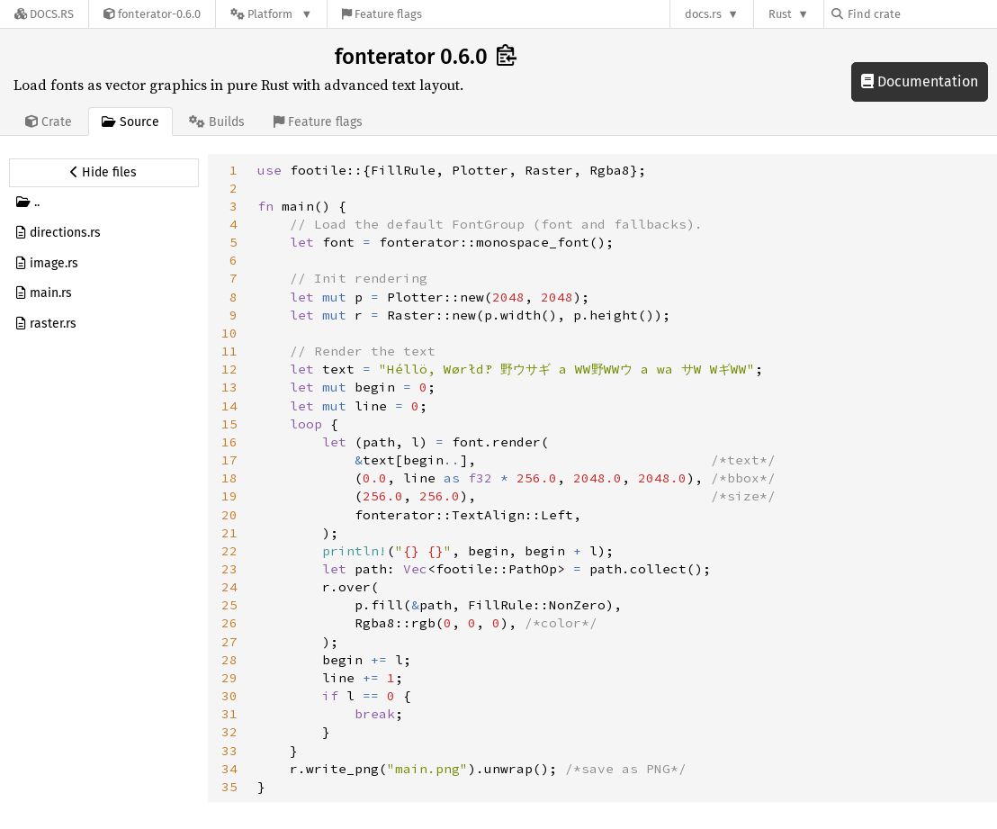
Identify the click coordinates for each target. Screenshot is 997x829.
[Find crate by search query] (921, 14)
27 (229, 642)
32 (229, 732)
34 (229, 769)
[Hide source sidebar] (104, 172)
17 (229, 460)
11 (229, 351)
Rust (780, 14)
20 (229, 515)
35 (229, 787)
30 (229, 696)
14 (229, 406)
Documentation (919, 81)
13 (229, 387)
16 (229, 442)
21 (229, 533)
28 (229, 660)
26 (229, 623)
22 (229, 551)
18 (229, 478)
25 (229, 605)
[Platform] (271, 14)
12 (229, 369)
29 (229, 678)
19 (229, 496)
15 (229, 424)
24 (229, 587)
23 (229, 569)
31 (229, 714)
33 (229, 751)
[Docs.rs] (44, 14)
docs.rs (703, 14)
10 (229, 333)
